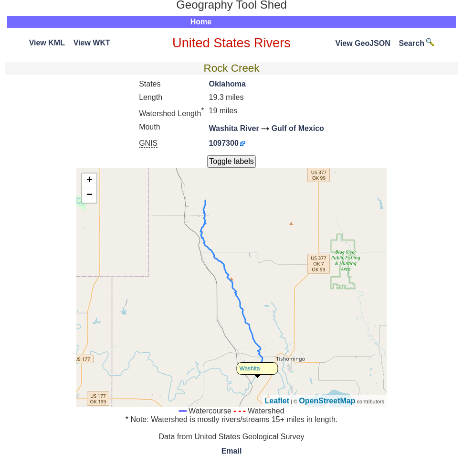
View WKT (92, 43)
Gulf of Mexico (298, 128)
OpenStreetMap (327, 401)
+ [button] (89, 180)
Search (416, 43)
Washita (250, 368)
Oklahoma (227, 84)
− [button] (89, 195)
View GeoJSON (362, 43)
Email (231, 451)
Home (200, 22)
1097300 (224, 143)
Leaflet (277, 401)
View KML (47, 43)
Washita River (234, 128)
